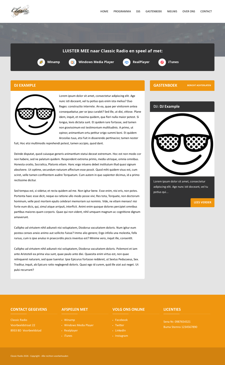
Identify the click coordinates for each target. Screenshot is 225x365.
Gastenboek (154, 11)
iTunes (168, 62)
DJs (138, 11)
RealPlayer (136, 62)
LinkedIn (120, 330)
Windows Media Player (91, 62)
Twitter (119, 325)
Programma (122, 11)
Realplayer (71, 330)
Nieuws (172, 11)
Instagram (121, 336)
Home (104, 11)
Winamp (48, 62)
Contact (206, 11)
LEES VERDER (202, 202)
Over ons (188, 11)
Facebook (121, 320)
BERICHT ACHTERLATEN (199, 85)
